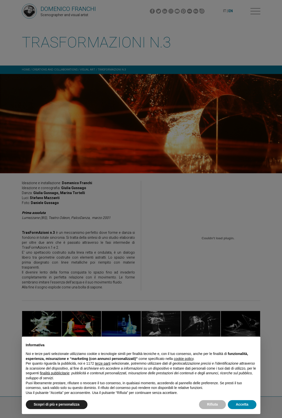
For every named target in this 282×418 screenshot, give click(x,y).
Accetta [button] (242, 404)
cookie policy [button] (183, 359)
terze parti (102, 363)
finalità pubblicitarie (54, 373)
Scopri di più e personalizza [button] (57, 404)
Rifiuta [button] (212, 404)
